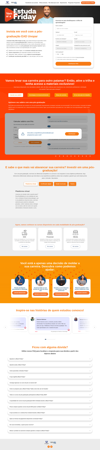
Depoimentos (63, 2)
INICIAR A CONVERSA (40, 294)
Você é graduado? (59, 52)
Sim (58, 54)
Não (62, 54)
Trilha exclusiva (43, 2)
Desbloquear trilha (73, 63)
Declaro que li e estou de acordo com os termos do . (70, 57)
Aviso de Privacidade (80, 57)
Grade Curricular (61, 184)
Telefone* (58, 32)
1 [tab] (45, 339)
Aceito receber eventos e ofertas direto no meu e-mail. (67, 59)
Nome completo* (59, 25)
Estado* (76, 38)
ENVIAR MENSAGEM (19, 292)
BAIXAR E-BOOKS (82, 292)
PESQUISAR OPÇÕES (61, 294)
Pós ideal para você (54, 2)
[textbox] (83, 42)
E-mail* (75, 32)
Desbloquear (72, 133)
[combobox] (82, 41)
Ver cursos (24, 246)
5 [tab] (50, 339)
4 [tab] (49, 339)
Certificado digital (46, 184)
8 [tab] (53, 339)
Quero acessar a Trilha (88, 2)
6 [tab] (51, 339)
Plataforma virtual (31, 184)
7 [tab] (52, 339)
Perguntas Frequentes (74, 2)
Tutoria (72, 184)
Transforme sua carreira (31, 2)
